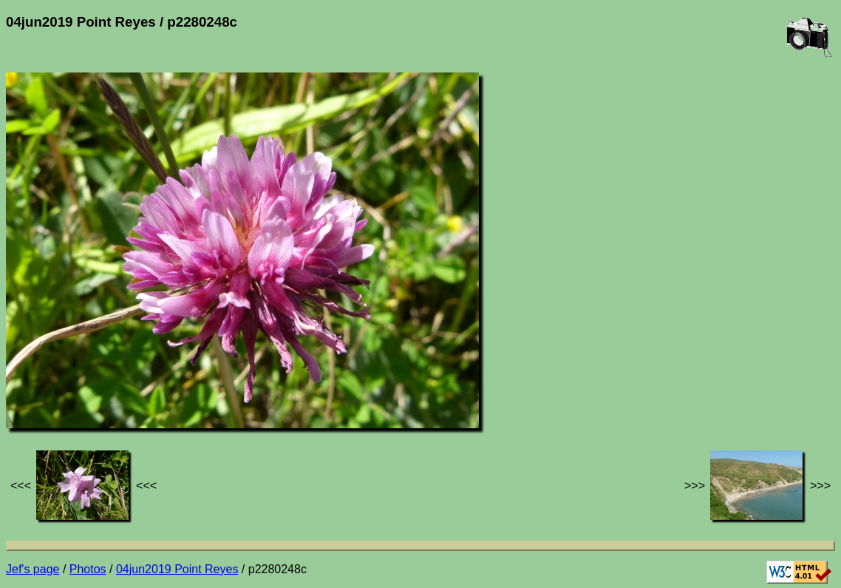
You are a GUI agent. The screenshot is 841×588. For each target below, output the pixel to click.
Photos (87, 569)
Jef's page (32, 569)
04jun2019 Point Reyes (177, 569)
